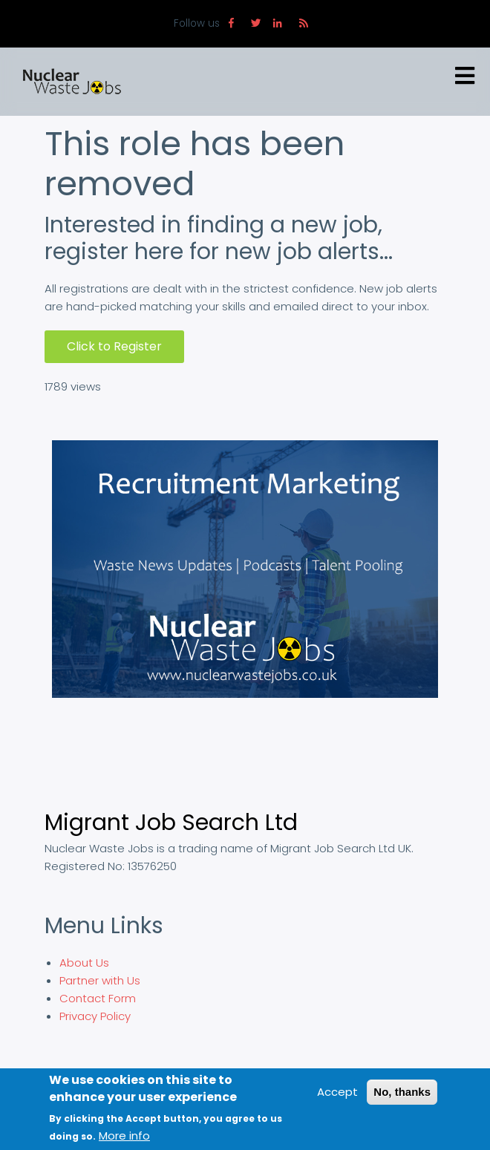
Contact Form (97, 998)
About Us (84, 962)
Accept (337, 1092)
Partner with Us (99, 980)
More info (124, 1135)
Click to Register (114, 346)
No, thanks (402, 1091)
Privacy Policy (95, 1016)
